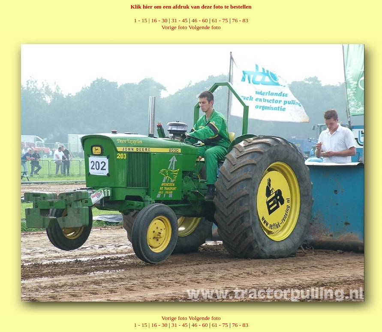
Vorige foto (174, 27)
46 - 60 (200, 20)
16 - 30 (159, 20)
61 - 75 (220, 20)
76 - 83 (240, 20)
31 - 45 (179, 20)
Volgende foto (205, 27)
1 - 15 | (142, 20)
